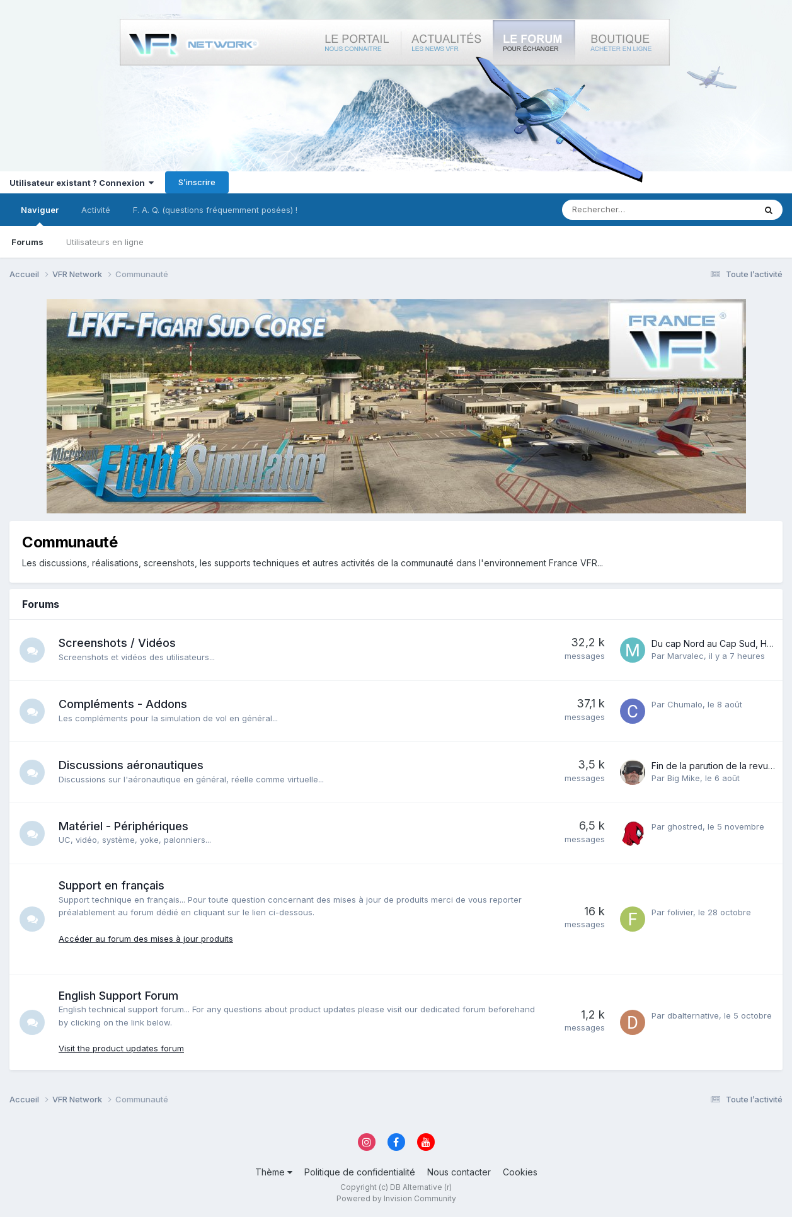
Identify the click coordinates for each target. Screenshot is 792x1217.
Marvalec (685, 656)
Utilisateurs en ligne (105, 242)
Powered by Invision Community (396, 1198)
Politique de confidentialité (359, 1172)
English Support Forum (118, 995)
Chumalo (685, 704)
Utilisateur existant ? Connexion (81, 183)
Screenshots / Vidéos (117, 642)
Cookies (520, 1172)
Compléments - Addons (123, 704)
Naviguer (40, 215)
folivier (680, 912)
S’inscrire (196, 182)
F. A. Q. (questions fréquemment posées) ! (215, 210)
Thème (273, 1172)
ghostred (685, 826)
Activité (95, 210)
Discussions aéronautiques (131, 765)
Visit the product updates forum (121, 1048)
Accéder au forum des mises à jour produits (146, 939)
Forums (27, 242)
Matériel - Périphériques (123, 826)
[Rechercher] (629, 210)
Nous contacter (459, 1172)
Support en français (111, 885)
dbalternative (693, 1015)
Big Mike (683, 778)
